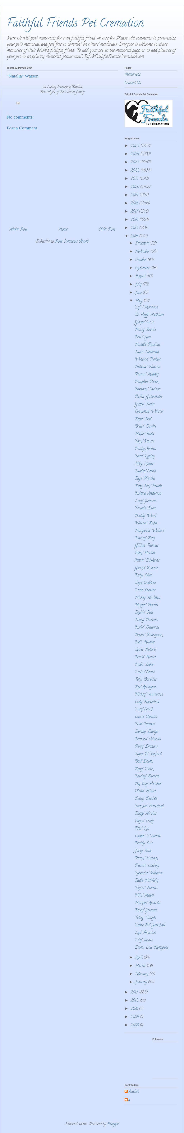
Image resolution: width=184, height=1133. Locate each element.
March (140, 966)
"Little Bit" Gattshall (149, 925)
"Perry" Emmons (146, 747)
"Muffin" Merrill (146, 605)
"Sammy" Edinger (146, 732)
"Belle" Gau (142, 337)
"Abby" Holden (144, 553)
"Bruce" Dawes (145, 427)
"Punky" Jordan (145, 449)
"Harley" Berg (144, 538)
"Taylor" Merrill (146, 888)
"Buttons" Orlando (147, 739)
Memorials (132, 75)
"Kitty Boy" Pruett (148, 486)
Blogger (113, 1124)
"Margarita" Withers (149, 531)
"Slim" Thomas (144, 724)
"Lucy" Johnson (145, 501)
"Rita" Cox (141, 829)
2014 (135, 236)
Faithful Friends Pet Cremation (75, 24)
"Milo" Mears (144, 896)
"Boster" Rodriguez (147, 635)
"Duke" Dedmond (146, 352)
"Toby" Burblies (145, 680)
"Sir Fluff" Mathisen (149, 315)
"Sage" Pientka (144, 479)
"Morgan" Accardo (147, 903)
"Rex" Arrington (145, 687)
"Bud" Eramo (143, 762)
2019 (135, 195)
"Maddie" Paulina (147, 345)
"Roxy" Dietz (143, 769)
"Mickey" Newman (147, 598)
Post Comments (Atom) (72, 242)
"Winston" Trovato (147, 360)
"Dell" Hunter (144, 643)
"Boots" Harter (145, 657)
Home (62, 230)
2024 (135, 154)
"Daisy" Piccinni (146, 620)
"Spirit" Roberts (145, 650)
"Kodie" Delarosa (146, 628)
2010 (135, 1009)
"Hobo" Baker (144, 665)
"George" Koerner (146, 568)
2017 (135, 212)
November (142, 252)
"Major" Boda (144, 434)
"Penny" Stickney (146, 858)
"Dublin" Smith (145, 471)
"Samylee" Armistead (148, 806)
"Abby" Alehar (144, 464)
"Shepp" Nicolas (145, 814)
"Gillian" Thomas (146, 546)
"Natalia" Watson (147, 367)
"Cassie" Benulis (145, 717)
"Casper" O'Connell (147, 836)
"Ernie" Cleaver (144, 590)
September (143, 268)
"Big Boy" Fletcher (147, 784)
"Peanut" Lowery (146, 866)
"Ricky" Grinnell (145, 911)
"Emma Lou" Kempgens (151, 948)
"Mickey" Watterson (148, 695)
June (139, 293)
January (141, 982)
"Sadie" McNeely (146, 881)
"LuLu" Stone (144, 672)
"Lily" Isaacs (143, 940)
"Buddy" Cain (143, 844)
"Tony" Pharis (144, 442)
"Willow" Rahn (145, 523)
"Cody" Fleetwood (146, 702)
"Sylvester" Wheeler (148, 873)
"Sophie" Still (143, 613)
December (142, 244)
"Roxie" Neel (143, 419)
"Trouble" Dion (145, 509)
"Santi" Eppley (144, 456)
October (141, 260)
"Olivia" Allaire (145, 791)
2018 (135, 204)
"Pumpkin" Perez (146, 382)
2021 (135, 179)
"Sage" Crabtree (145, 583)
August (141, 276)
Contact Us (133, 83)
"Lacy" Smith (143, 710)
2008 (135, 1025)
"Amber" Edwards (146, 561)
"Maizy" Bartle (145, 330)
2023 (135, 162)
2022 (135, 171)
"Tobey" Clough (145, 918)
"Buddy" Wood (145, 516)
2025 (135, 146)
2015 (135, 228)
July (139, 285)
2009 (135, 1017)
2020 (135, 187)
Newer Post (18, 230)
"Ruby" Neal (143, 576)
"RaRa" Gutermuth (148, 397)
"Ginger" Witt (144, 322)
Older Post (107, 230)
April (139, 958)
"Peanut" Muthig (146, 375)
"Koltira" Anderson (147, 494)
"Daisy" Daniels (145, 799)
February (142, 974)
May (139, 301)
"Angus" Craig (144, 821)
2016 (135, 220)
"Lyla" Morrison (146, 308)
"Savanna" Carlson (147, 389)
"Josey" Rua (142, 851)
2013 (135, 993)
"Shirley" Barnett (146, 777)
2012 (135, 1001)
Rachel (133, 1092)
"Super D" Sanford (147, 754)
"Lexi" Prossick (145, 933)
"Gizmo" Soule (144, 404)
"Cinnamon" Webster (148, 412)
